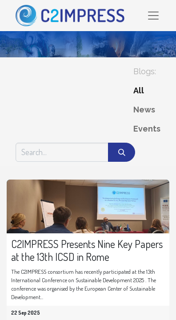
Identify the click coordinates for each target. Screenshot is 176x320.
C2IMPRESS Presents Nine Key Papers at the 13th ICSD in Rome (87, 251)
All (138, 90)
